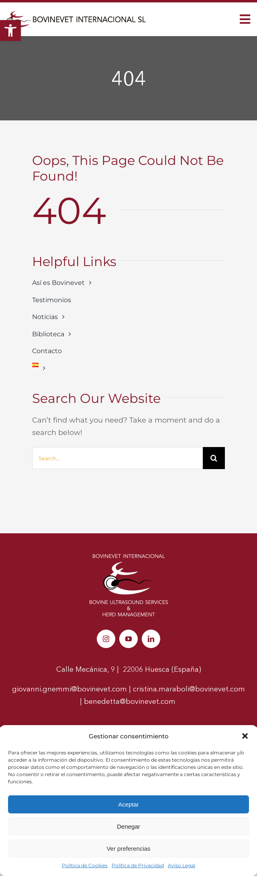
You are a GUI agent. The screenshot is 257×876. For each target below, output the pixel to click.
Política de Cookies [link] (85, 865)
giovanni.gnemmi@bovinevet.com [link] (69, 689)
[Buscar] (214, 458)
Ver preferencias (128, 848)
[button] (245, 736)
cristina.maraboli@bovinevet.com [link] (189, 689)
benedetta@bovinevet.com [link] (130, 701)
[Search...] (117, 458)
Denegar (128, 826)
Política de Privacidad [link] (138, 865)
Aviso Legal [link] (181, 865)
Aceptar (128, 804)
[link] (10, 30)
